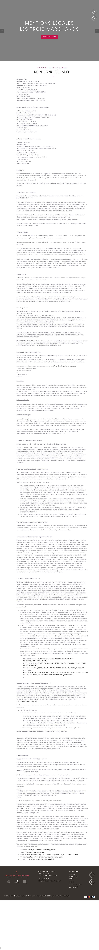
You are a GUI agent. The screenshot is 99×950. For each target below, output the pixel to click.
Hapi (39, 933)
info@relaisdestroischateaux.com (66, 375)
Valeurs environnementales (80, 902)
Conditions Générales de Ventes (81, 899)
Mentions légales (76, 896)
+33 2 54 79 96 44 (44, 903)
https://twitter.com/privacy (36, 876)
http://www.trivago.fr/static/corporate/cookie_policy (46, 881)
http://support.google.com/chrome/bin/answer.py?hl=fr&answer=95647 (54, 879)
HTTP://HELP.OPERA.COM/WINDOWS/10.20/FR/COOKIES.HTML (54, 693)
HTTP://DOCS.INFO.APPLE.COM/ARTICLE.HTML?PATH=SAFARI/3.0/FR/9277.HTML (60, 686)
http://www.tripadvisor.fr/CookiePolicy (42, 884)
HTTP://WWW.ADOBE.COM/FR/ (27, 721)
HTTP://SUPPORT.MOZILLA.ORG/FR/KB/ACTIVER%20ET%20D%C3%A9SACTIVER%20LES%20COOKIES (56, 691)
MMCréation (52, 933)
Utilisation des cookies (65, 933)
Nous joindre (75, 905)
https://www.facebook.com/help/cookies (43, 874)
